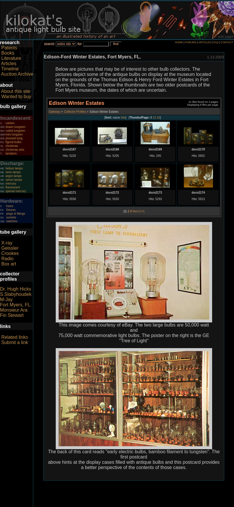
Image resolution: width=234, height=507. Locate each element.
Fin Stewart (12, 315)
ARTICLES (204, 42)
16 (158, 117)
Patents (9, 47)
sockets (11, 217)
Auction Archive (17, 74)
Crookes (10, 253)
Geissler (9, 248)
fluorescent (13, 187)
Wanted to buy (16, 96)
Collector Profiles (75, 111)
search (49, 44)
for (79, 44)
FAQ (216, 42)
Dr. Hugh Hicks (15, 289)
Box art (8, 263)
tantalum (11, 153)
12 (154, 117)
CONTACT (227, 42)
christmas (12, 145)
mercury (11, 183)
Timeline (10, 68)
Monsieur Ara (13, 310)
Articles (8, 63)
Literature (11, 58)
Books (7, 53)
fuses (9, 206)
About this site (16, 91)
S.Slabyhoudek (16, 294)
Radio (7, 258)
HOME (179, 42)
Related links (14, 337)
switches (11, 221)
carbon (10, 123)
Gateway (54, 111)
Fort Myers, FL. (16, 304)
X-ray (6, 242)
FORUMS (190, 42)
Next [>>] (138, 211)
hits (123, 117)
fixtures (10, 209)
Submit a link (14, 342)
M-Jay (6, 299)
